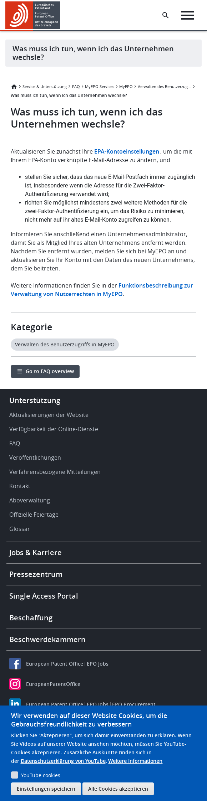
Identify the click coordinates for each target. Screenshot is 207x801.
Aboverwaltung (29, 500)
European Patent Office (54, 663)
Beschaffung (30, 617)
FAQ (76, 86)
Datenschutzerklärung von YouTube (63, 761)
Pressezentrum (35, 574)
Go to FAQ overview (50, 371)
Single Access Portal (43, 596)
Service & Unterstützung (44, 86)
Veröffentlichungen (35, 457)
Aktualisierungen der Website (49, 415)
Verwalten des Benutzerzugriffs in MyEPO (164, 86)
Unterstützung (34, 400)
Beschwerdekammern (47, 639)
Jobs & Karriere (35, 552)
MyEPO (126, 86)
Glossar (19, 529)
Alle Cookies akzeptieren (118, 788)
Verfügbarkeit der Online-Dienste (53, 429)
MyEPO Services (99, 86)
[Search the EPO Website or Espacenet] (165, 15)
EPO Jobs (97, 663)
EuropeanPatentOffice (53, 684)
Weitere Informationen (135, 761)
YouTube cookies (40, 775)
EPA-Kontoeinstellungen (126, 151)
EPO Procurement (134, 704)
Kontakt (19, 486)
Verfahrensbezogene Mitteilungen (55, 472)
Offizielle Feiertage (34, 514)
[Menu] (187, 15)
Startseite (14, 86)
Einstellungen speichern (46, 788)
